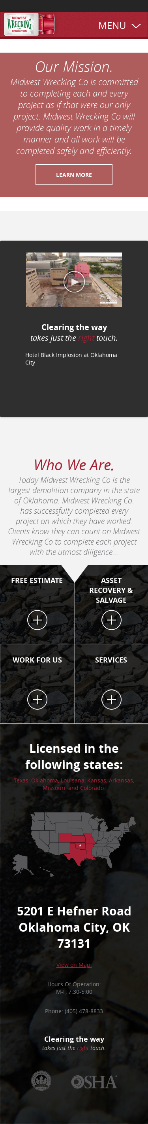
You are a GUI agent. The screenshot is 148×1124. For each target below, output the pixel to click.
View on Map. (74, 964)
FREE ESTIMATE (37, 580)
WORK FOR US (37, 660)
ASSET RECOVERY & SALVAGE (111, 590)
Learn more (74, 174)
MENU (112, 25)
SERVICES (111, 660)
